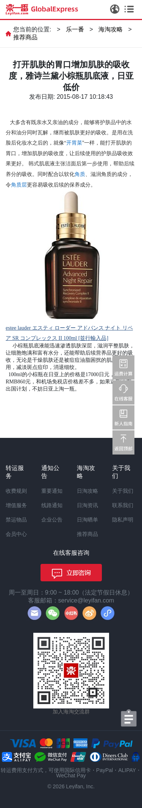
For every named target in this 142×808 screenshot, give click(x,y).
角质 (80, 174)
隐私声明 (122, 520)
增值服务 (16, 505)
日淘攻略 (87, 491)
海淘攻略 (110, 29)
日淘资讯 (87, 505)
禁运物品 (16, 520)
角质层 (19, 185)
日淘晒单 (87, 520)
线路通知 (51, 505)
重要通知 (51, 491)
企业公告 (51, 520)
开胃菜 (74, 143)
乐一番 (75, 29)
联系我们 (122, 505)
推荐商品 (25, 37)
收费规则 (16, 491)
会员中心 (16, 534)
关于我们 (122, 491)
